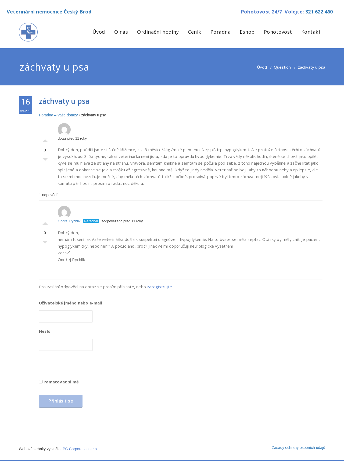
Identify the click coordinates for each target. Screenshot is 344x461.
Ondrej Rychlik (69, 214)
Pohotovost (278, 32)
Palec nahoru (45, 139)
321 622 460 (319, 11)
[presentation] (80, 366)
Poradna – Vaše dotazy (58, 115)
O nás (121, 32)
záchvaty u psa (64, 101)
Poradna (220, 32)
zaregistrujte (159, 286)
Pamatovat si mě (59, 381)
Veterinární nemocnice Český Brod (49, 11)
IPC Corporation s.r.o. (80, 449)
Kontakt (311, 32)
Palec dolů (45, 161)
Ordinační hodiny (158, 32)
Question (282, 67)
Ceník (194, 32)
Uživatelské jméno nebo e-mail (70, 303)
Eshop (247, 32)
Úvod (98, 32)
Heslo (45, 331)
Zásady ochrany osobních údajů (298, 447)
